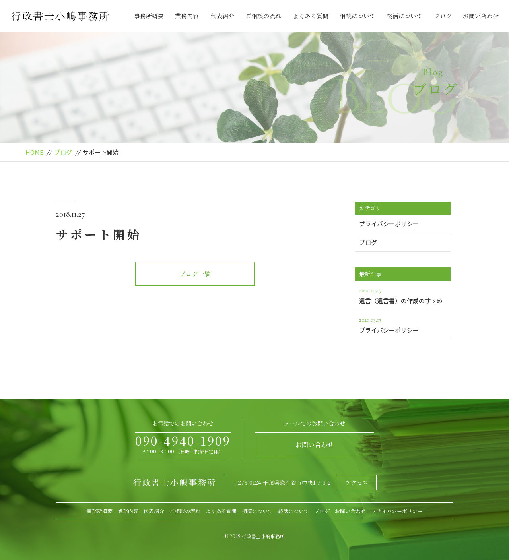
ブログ (443, 16)
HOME (34, 152)
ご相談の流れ (263, 16)
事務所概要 (149, 16)
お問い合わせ (481, 16)
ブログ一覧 (195, 274)
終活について (404, 16)
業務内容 (187, 16)
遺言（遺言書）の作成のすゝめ (403, 295)
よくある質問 (310, 16)
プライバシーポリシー (389, 223)
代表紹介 (222, 16)
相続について (357, 16)
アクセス (357, 482)
